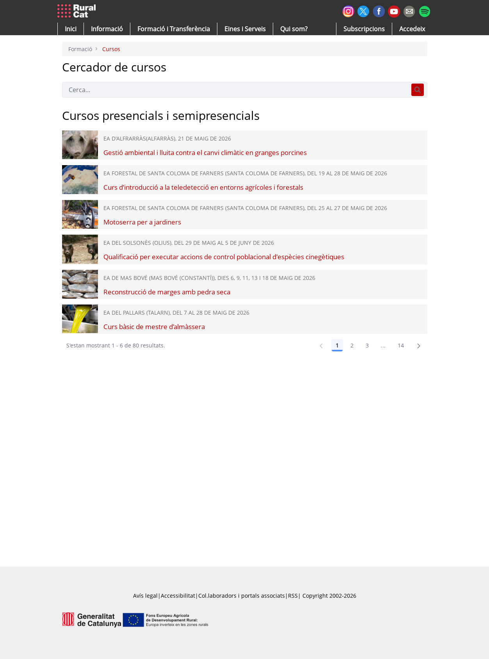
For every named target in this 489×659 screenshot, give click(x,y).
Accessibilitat (178, 595)
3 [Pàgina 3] (367, 345)
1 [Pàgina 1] (337, 345)
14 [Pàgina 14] (401, 345)
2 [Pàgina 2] (352, 345)
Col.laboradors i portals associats (241, 595)
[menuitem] (173, 29)
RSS (293, 595)
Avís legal (145, 595)
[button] (71, 29)
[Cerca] (235, 90)
